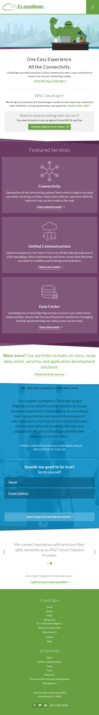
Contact (49, 637)
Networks (49, 674)
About (49, 611)
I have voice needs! (49, 267)
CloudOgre (23, 7)
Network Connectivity (49, 627)
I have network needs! (49, 207)
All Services (49, 619)
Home (49, 607)
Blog (49, 641)
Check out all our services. (50, 374)
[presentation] (24, 505)
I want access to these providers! (49, 582)
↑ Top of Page (89, 706)
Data (49, 670)
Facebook (34, 705)
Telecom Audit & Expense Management (49, 679)
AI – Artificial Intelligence (49, 623)
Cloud (49, 666)
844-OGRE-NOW (59, 705)
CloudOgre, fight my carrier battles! (48, 126)
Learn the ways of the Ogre (49, 81)
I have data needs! (49, 327)
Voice (49, 657)
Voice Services (49, 632)
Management (49, 683)
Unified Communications (49, 661)
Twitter (40, 705)
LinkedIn (45, 705)
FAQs (49, 615)
